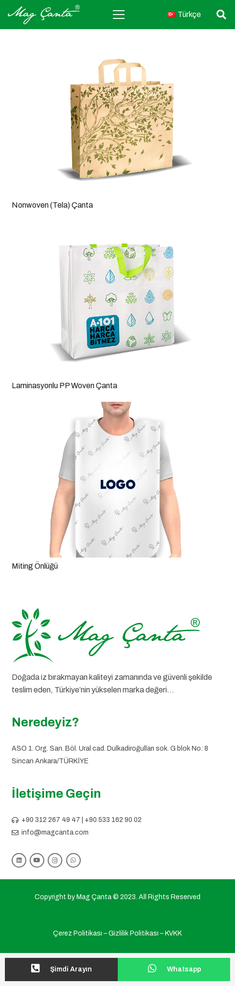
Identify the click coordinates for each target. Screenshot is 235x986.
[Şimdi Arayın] (40, 969)
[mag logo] (44, 14)
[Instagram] (55, 860)
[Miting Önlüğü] (117, 408)
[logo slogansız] (117, 635)
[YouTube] (37, 860)
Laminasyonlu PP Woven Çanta (64, 385)
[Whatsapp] (157, 969)
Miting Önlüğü (35, 566)
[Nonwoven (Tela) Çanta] (117, 47)
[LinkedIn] (19, 860)
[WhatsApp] (73, 860)
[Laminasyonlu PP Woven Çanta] (117, 228)
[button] (221, 14)
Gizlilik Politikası (133, 933)
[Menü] (119, 14)
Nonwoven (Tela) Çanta (52, 205)
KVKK (173, 933)
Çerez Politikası (77, 933)
